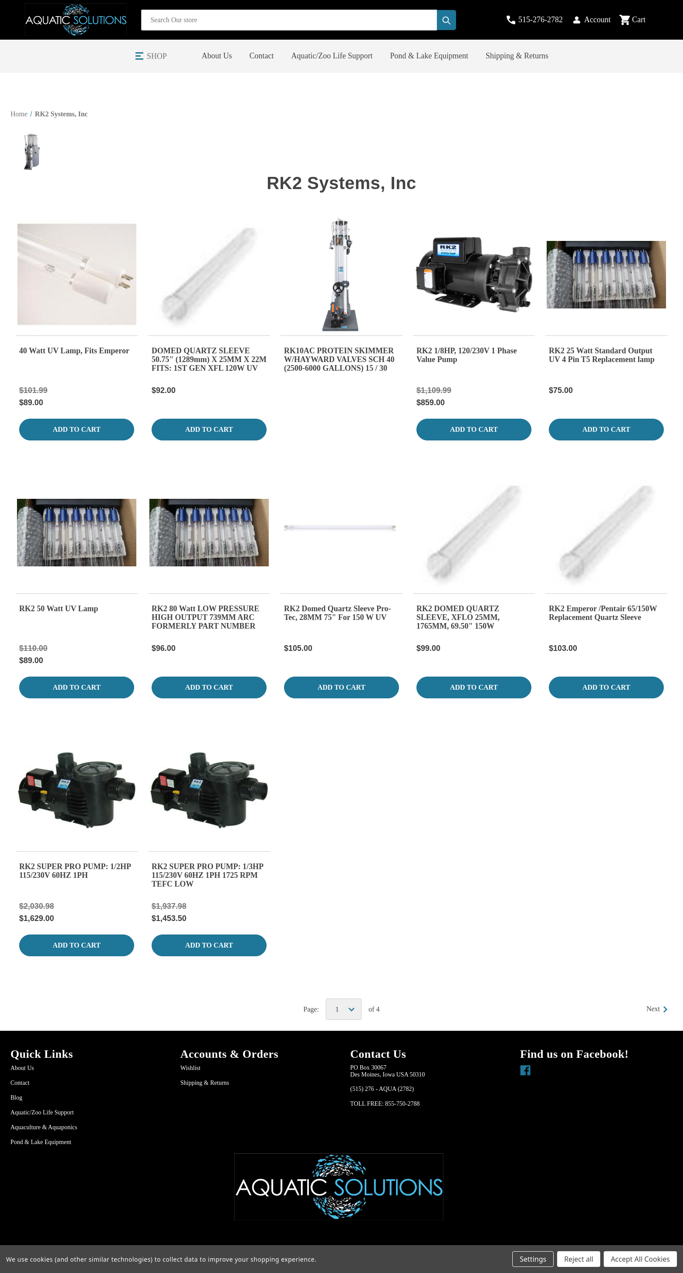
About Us (217, 55)
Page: (311, 1009)
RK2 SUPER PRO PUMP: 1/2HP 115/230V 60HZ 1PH (75, 871)
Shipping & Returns (517, 55)
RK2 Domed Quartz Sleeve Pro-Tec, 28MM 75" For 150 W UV (337, 613)
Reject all (578, 1259)
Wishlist (190, 1068)
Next (656, 1008)
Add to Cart (77, 429)
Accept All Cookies (640, 1259)
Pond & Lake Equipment (429, 55)
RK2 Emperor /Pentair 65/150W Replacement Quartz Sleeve (603, 613)
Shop (157, 56)
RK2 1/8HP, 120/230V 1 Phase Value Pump (466, 355)
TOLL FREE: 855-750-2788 (384, 1103)
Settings (533, 1259)
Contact (262, 55)
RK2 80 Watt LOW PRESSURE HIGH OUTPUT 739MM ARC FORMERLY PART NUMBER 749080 (205, 617)
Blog (16, 1097)
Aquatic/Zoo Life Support (332, 55)
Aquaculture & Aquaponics (43, 1127)
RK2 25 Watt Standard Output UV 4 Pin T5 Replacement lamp (602, 355)
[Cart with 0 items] (639, 20)
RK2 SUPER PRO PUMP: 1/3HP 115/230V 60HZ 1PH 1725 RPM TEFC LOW (207, 875)
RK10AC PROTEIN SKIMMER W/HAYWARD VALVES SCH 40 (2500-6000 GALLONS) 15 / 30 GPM (339, 359)
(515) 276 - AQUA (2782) (382, 1089)
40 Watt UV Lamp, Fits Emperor (74, 350)
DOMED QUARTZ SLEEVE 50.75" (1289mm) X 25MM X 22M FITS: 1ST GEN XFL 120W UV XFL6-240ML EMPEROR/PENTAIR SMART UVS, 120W (209, 359)
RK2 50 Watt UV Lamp (58, 608)
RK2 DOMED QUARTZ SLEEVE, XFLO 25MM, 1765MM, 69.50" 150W (458, 617)
